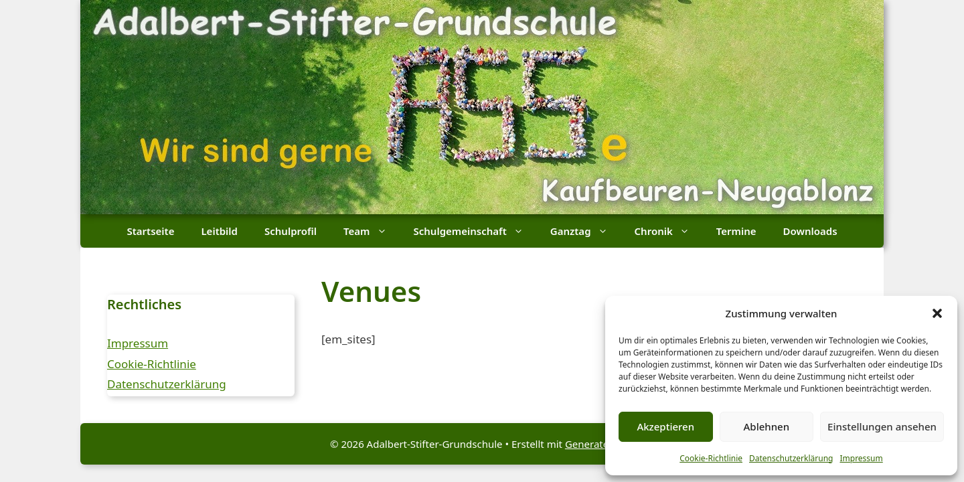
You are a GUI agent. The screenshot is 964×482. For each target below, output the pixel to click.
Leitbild (219, 231)
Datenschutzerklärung (791, 458)
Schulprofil (290, 231)
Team (371, 231)
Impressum (860, 458)
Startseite (150, 231)
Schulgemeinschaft (475, 231)
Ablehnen (767, 426)
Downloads (810, 231)
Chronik (669, 231)
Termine (736, 231)
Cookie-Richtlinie (710, 458)
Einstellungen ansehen (882, 426)
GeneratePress (599, 444)
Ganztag (585, 231)
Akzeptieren (665, 426)
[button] (937, 313)
